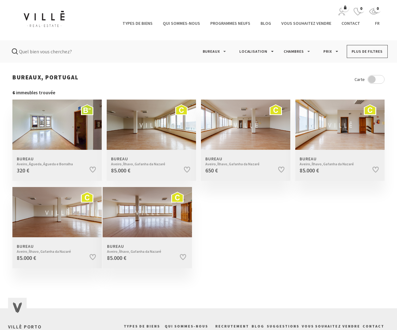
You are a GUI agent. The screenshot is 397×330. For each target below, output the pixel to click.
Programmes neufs (230, 23)
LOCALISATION (253, 51)
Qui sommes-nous (181, 23)
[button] (211, 51)
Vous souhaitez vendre (306, 23)
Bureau (51, 161)
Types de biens (138, 23)
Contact (350, 23)
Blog (266, 23)
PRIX (327, 51)
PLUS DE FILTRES (367, 51)
